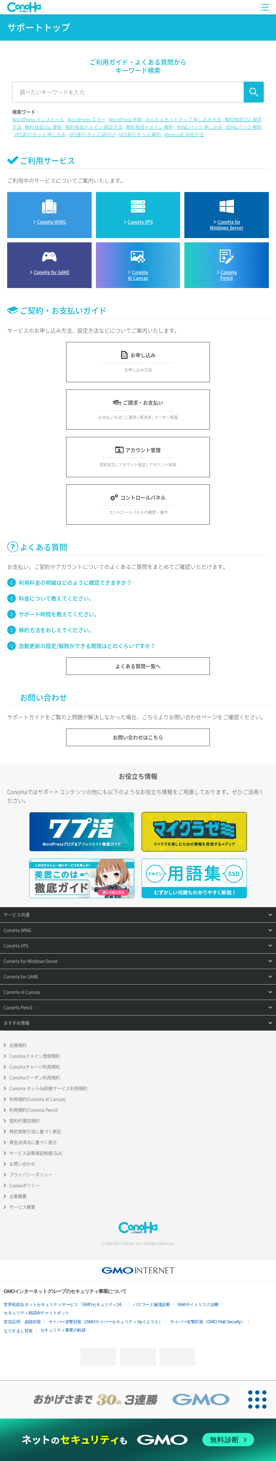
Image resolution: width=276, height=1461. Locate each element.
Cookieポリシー (24, 1185)
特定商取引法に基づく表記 (35, 1131)
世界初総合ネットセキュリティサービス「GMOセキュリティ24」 (64, 1304)
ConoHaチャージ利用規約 (34, 1067)
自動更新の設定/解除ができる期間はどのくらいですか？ (87, 646)
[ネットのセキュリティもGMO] (138, 1439)
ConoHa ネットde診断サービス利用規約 (48, 1088)
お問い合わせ (22, 1164)
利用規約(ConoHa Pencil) (33, 1110)
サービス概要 (22, 1207)
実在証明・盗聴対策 (22, 1321)
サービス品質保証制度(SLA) (36, 1153)
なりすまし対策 (18, 1330)
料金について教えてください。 (56, 598)
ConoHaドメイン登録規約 (34, 1056)
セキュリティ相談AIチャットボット (36, 1312)
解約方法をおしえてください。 (56, 630)
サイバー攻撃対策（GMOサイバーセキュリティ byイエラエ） (106, 1321)
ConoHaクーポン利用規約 (34, 1077)
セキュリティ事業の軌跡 (63, 1330)
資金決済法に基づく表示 (33, 1142)
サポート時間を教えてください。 (59, 614)
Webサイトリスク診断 (198, 1304)
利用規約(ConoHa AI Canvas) (37, 1099)
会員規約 (18, 1045)
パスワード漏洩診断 (151, 1304)
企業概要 (18, 1196)
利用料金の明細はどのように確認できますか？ (75, 582)
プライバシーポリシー (30, 1175)
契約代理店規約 (24, 1121)
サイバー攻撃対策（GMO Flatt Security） (207, 1321)
